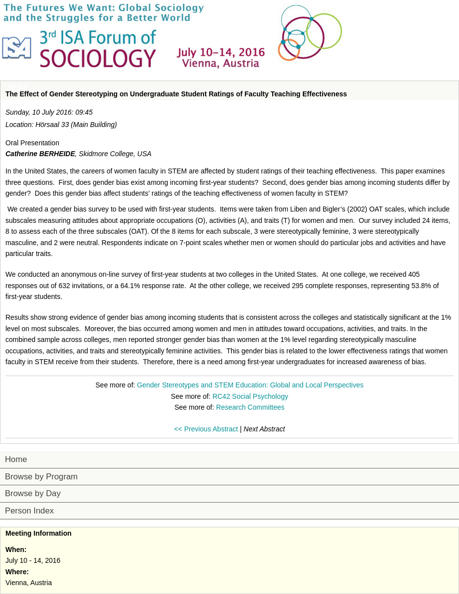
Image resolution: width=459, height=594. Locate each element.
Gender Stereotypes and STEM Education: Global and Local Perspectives (250, 385)
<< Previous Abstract (206, 429)
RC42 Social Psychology (250, 396)
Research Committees (250, 407)
